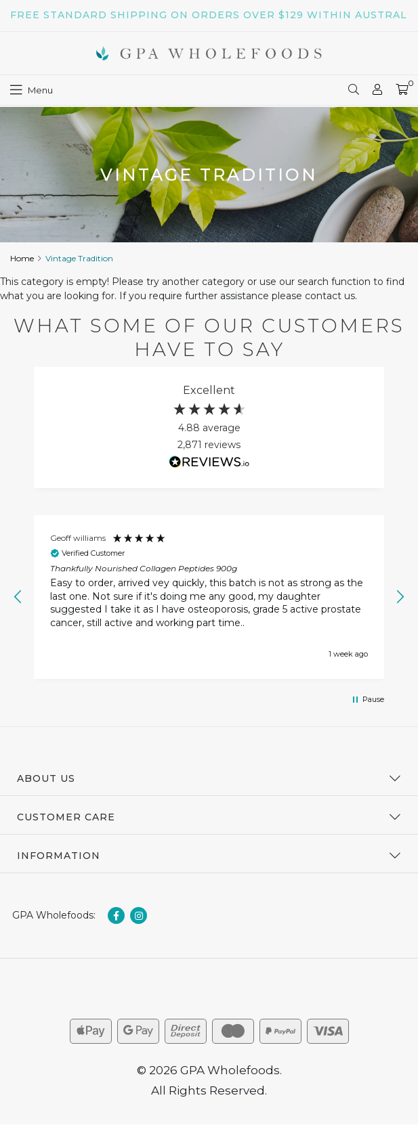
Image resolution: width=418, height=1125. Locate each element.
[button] (18, 597)
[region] (209, 597)
